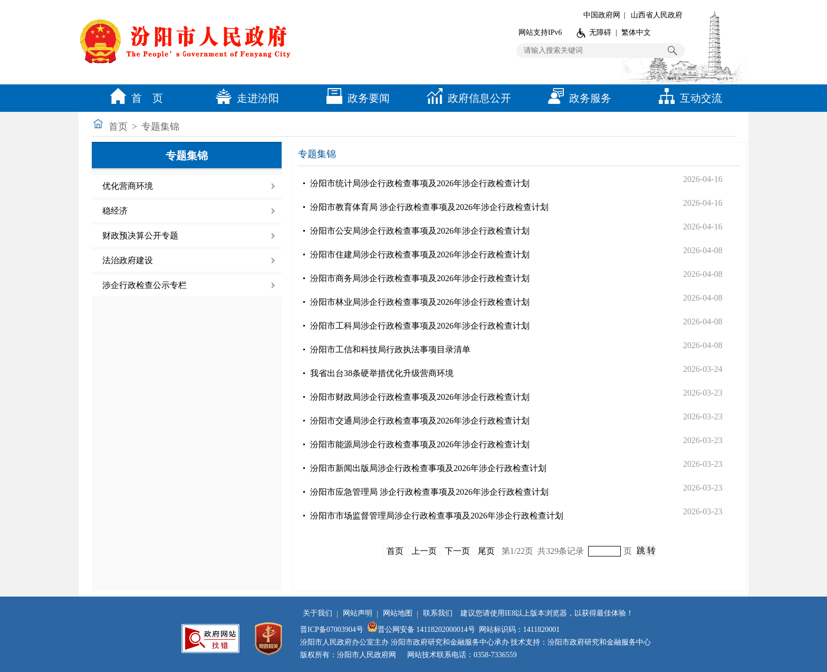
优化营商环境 (127, 185)
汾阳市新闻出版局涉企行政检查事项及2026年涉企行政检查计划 (428, 468)
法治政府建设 (127, 260)
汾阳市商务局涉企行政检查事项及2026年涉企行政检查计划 (420, 278)
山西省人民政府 (656, 15)
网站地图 (397, 613)
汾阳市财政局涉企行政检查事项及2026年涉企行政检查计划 (420, 396)
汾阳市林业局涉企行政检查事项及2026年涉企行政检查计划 (420, 301)
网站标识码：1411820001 (519, 629)
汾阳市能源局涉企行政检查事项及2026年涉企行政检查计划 (420, 444)
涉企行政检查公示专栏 (144, 285)
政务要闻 (355, 98)
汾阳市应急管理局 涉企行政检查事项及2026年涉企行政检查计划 (429, 491)
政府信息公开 (466, 98)
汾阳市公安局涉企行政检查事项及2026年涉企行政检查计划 (420, 230)
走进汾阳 (244, 98)
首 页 (134, 98)
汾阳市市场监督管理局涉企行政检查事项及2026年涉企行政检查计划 (436, 515)
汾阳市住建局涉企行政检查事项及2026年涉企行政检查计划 (420, 254)
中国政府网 (601, 15)
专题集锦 (160, 126)
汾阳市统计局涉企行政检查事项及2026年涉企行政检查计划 (420, 183)
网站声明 (357, 613)
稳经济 (115, 210)
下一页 (457, 550)
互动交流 (687, 98)
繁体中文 (636, 32)
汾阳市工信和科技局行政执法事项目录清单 (390, 349)
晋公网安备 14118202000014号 (421, 629)
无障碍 (600, 32)
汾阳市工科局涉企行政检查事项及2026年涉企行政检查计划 (420, 325)
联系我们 (438, 613)
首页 (118, 126)
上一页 (424, 550)
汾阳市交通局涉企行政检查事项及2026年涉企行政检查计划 (420, 420)
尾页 (486, 550)
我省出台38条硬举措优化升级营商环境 (382, 373)
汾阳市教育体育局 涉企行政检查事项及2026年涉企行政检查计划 (429, 207)
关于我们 (317, 613)
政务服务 (577, 98)
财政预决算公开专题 (140, 235)
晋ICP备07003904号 (331, 629)
